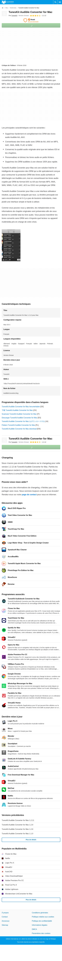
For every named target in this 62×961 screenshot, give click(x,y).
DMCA (34, 929)
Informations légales (39, 925)
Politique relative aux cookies (43, 917)
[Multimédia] (13, 8)
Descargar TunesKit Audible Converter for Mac (19, 418)
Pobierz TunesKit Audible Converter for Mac (18, 425)
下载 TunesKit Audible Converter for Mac (17, 410)
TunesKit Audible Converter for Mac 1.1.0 (17, 834)
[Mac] (6, 8)
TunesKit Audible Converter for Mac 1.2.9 (17, 825)
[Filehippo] (8, 2)
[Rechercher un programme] (55, 2)
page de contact (29, 494)
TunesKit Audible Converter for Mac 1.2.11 (18, 820)
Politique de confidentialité (42, 921)
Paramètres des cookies (41, 933)
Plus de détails (31, 840)
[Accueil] (2, 8)
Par (13, 15)
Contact (5, 917)
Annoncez (5, 921)
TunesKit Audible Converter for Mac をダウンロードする (23, 421)
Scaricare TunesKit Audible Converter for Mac (19, 414)
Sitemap (5, 925)
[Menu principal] (60, 2)
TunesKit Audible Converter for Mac (30, 12)
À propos (5, 913)
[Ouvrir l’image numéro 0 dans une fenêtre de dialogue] (11, 245)
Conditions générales (40, 913)
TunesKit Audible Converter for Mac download (19, 429)
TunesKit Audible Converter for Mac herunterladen (21, 407)
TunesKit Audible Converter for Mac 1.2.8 (17, 829)
